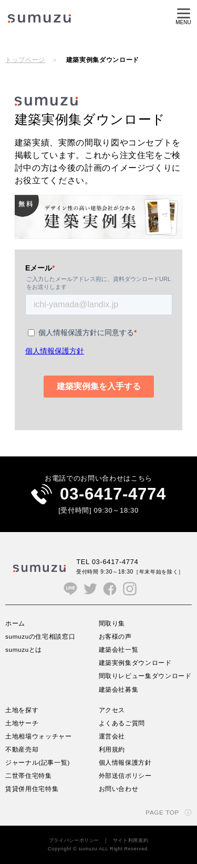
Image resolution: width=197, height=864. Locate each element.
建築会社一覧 (119, 649)
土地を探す (21, 709)
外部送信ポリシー (125, 775)
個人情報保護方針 (125, 762)
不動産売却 (21, 749)
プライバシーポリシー (74, 840)
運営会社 (112, 736)
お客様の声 (115, 636)
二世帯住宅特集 (28, 775)
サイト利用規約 (131, 840)
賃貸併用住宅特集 (31, 788)
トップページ (25, 59)
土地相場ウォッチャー (38, 736)
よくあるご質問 (122, 723)
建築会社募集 (119, 689)
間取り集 (112, 623)
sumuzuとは (23, 649)
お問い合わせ (119, 788)
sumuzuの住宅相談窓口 (40, 636)
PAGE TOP (162, 812)
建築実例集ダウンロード (135, 662)
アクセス (112, 709)
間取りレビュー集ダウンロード (145, 675)
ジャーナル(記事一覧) (37, 762)
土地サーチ (21, 723)
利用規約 (112, 749)
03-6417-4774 (113, 494)
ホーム (15, 623)
